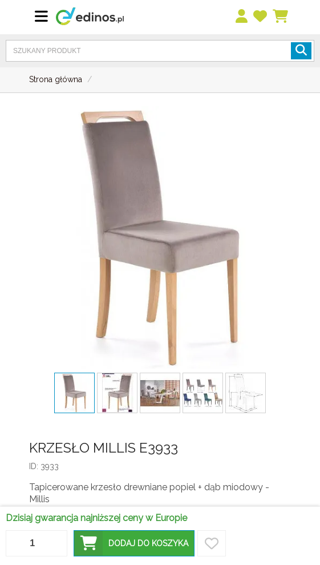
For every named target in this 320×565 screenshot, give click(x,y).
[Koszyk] (281, 17)
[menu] (242, 17)
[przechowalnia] (260, 17)
